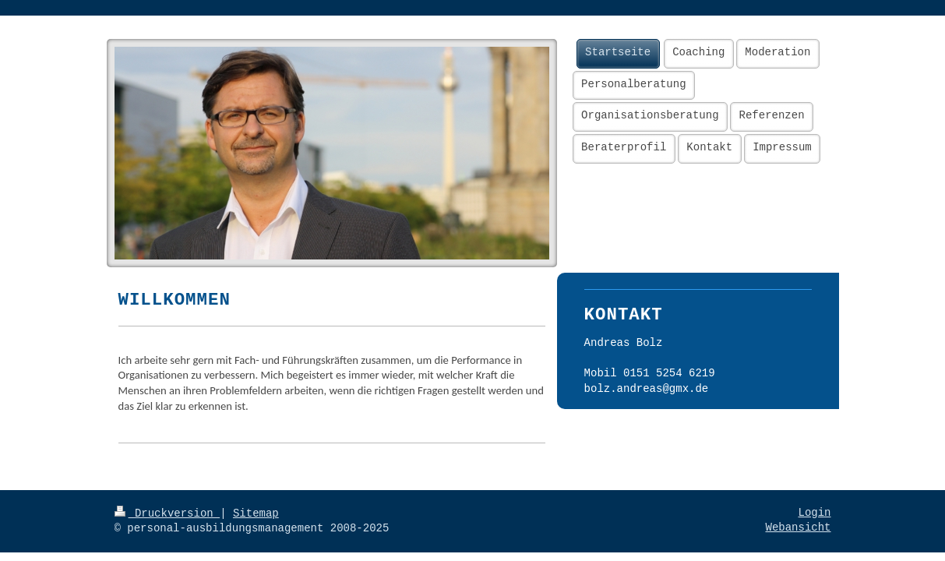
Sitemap (256, 513)
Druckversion (167, 513)
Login (814, 512)
